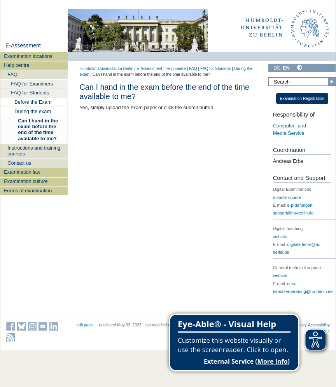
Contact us (19, 163)
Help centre (16, 65)
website (280, 236)
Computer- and (289, 126)
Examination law (22, 172)
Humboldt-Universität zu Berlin (106, 68)
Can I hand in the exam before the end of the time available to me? (38, 129)
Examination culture (25, 181)
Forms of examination (28, 191)
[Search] (301, 81)
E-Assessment (23, 45)
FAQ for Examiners (32, 84)
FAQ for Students (30, 93)
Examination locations (28, 56)
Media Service (288, 133)
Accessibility (319, 325)
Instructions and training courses (33, 151)
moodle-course (287, 197)
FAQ (12, 74)
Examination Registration (302, 98)
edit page (85, 325)
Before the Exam (32, 102)
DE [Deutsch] (276, 68)
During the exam (32, 111)
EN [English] (286, 68)
